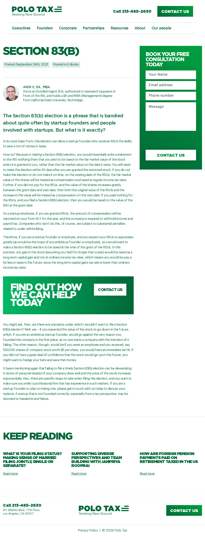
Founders (45, 28)
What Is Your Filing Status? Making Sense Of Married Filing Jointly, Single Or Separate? (32, 459)
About (140, 28)
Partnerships (93, 28)
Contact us (175, 11)
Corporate (67, 28)
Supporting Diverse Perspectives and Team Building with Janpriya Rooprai (96, 459)
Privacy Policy (88, 530)
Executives (21, 28)
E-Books (73, 64)
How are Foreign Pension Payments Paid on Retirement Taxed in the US (169, 457)
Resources (119, 28)
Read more (10, 473)
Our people (161, 28)
